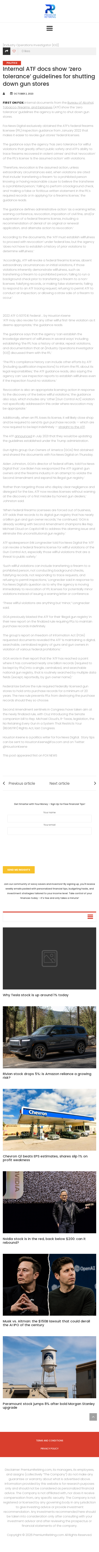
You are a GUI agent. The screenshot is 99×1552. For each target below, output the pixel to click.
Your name (50, 816)
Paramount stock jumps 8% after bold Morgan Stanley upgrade (49, 1405)
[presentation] (49, 845)
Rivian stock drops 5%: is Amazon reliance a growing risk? (47, 1075)
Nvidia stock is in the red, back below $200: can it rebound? (44, 1240)
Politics (12, 63)
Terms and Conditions (49, 1440)
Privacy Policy (49, 1448)
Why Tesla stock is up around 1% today (35, 995)
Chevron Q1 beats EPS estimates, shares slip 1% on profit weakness (45, 1158)
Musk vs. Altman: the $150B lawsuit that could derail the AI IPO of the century (46, 1323)
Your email (50, 829)
